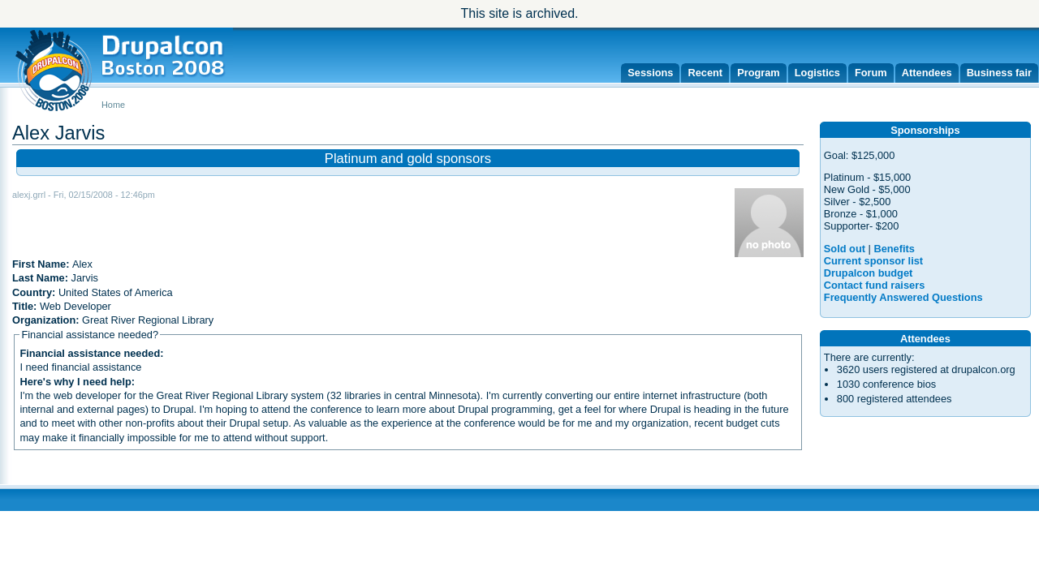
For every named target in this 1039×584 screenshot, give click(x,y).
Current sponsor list (873, 261)
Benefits (894, 249)
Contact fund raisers (874, 285)
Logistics (817, 73)
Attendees (927, 73)
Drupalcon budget (868, 273)
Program (758, 73)
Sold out (844, 249)
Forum (871, 73)
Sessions (650, 73)
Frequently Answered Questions (903, 297)
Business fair (999, 73)
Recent (705, 73)
